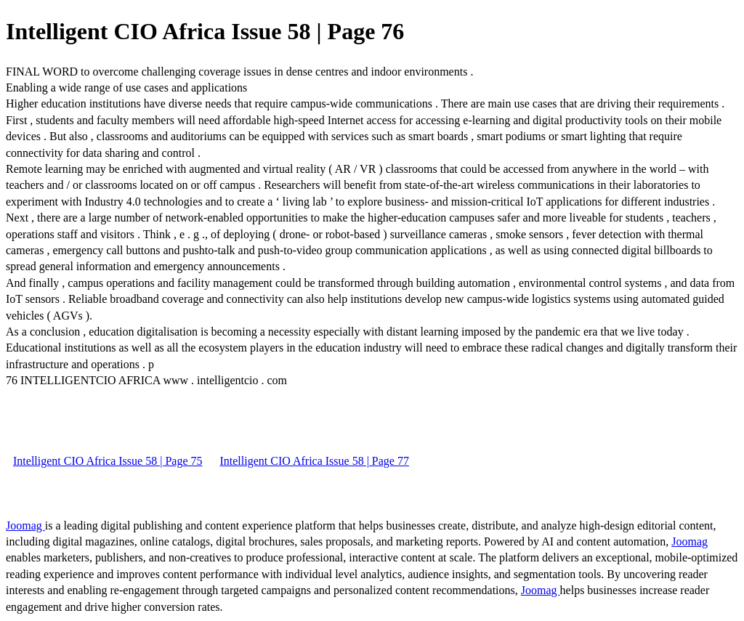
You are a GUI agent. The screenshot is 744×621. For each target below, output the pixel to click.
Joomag (25, 525)
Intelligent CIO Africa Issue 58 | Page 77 (313, 461)
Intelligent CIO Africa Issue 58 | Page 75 (107, 461)
